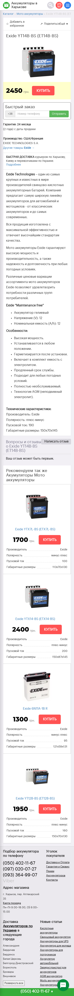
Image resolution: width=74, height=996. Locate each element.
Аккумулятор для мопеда (55, 945)
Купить (43, 90)
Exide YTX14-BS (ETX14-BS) (35, 619)
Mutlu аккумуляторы (52, 980)
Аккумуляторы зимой (53, 985)
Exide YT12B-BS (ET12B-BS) (35, 798)
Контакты (52, 880)
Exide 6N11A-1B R (35, 708)
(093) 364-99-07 (20, 875)
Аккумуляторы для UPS (54, 941)
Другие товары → (19, 148)
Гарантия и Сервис (57, 866)
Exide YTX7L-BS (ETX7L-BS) (35, 529)
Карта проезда (12, 903)
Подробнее (13, 164)
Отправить (59, 114)
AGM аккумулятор (51, 976)
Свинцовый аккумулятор (55, 937)
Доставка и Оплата (57, 862)
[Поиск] (50, 5)
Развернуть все (14, 983)
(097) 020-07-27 (20, 869)
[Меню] (67, 5)
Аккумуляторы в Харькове (24, 5)
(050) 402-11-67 (19, 863)
